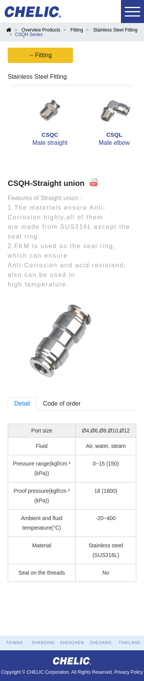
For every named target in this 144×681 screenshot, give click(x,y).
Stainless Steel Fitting (115, 30)
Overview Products (41, 30)
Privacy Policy (128, 672)
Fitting (76, 30)
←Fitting (40, 55)
